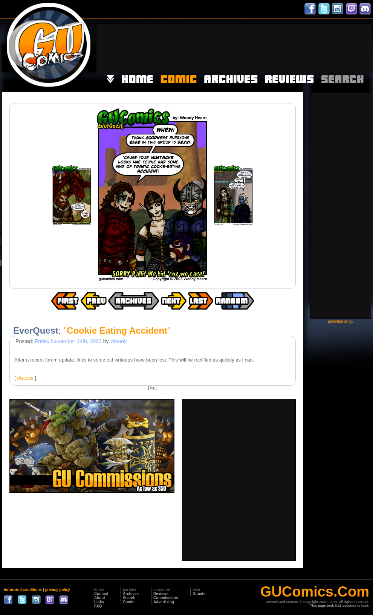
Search (129, 598)
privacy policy (57, 590)
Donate (199, 594)
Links (99, 602)
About (99, 598)
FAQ (98, 606)
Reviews (160, 594)
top (152, 388)
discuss (25, 378)
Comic (129, 602)
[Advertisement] (338, 47)
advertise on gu (340, 321)
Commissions (165, 598)
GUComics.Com (314, 592)
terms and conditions (23, 590)
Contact (101, 594)
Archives (131, 594)
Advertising (163, 602)
